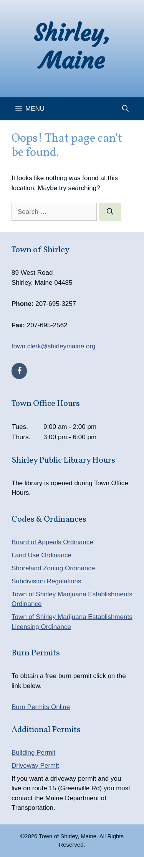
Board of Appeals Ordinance (52, 542)
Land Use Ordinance (41, 555)
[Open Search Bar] (125, 108)
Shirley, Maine (72, 46)
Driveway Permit (35, 765)
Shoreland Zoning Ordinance (53, 568)
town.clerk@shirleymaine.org (54, 346)
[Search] (110, 212)
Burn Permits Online (41, 707)
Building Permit (33, 752)
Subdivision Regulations (46, 581)
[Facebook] (19, 371)
